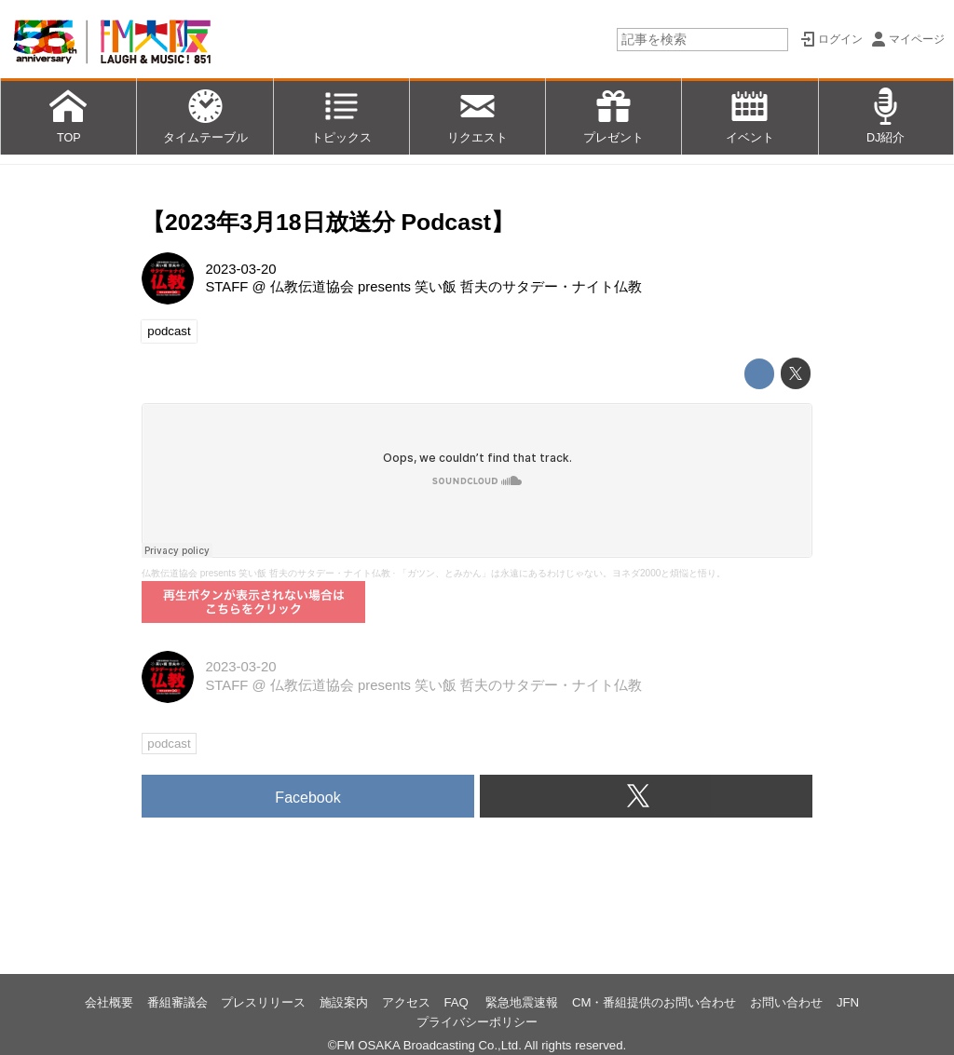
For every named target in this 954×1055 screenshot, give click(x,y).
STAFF (226, 286)
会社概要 (109, 1002)
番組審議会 (177, 1002)
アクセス (406, 1002)
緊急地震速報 (521, 1002)
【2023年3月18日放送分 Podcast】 (328, 222)
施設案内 (344, 1002)
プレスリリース (263, 1002)
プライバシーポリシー (477, 1022)
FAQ (457, 1002)
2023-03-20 (240, 269)
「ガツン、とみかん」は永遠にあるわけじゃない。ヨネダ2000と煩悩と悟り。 (562, 573)
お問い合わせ (786, 1002)
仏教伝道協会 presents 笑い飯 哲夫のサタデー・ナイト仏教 (456, 286)
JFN (848, 1002)
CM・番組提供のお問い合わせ (654, 1002)
